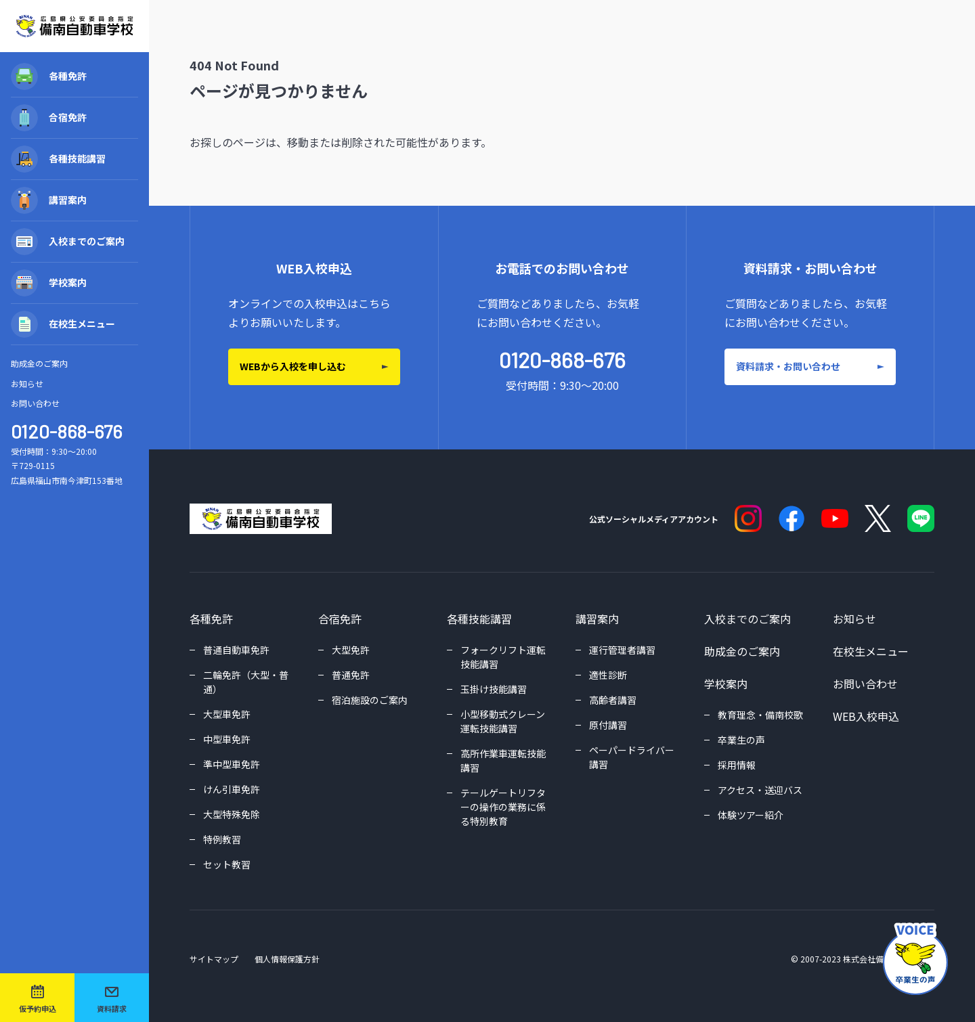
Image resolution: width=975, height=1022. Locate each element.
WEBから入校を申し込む (293, 366)
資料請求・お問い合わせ (788, 366)
